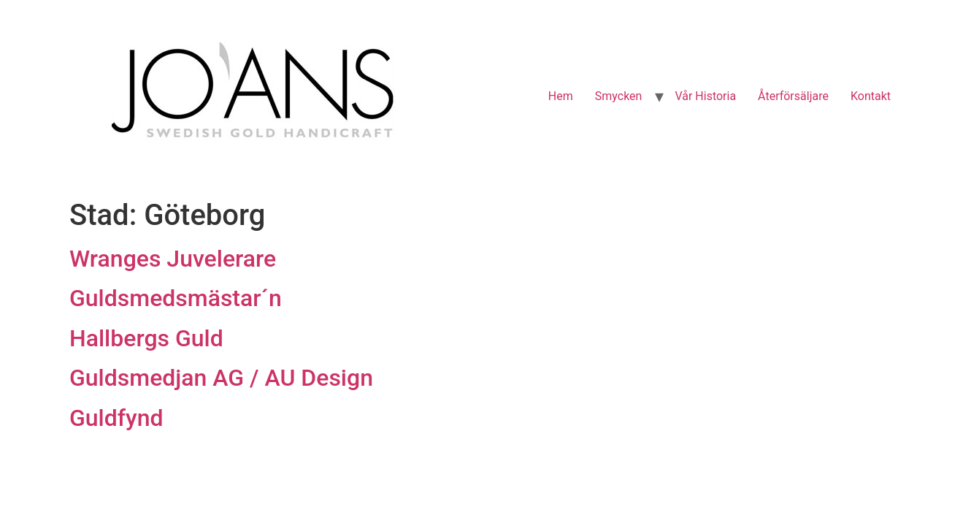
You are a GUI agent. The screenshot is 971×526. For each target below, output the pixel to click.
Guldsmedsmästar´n (175, 298)
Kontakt (871, 96)
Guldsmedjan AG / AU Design (221, 378)
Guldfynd (116, 418)
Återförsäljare (793, 96)
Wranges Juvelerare (172, 258)
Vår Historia (705, 96)
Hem (560, 96)
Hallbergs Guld (146, 338)
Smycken (618, 96)
